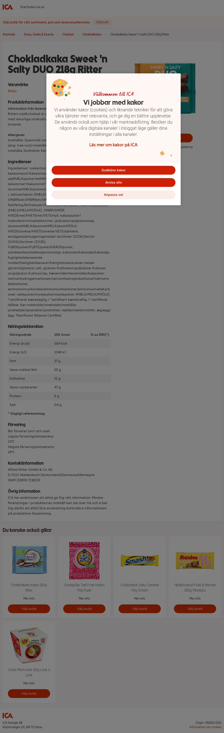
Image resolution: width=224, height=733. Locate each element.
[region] (113, 139)
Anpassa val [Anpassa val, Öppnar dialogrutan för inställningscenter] (113, 195)
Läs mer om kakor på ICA (113, 144)
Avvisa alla (113, 182)
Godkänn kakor (114, 170)
